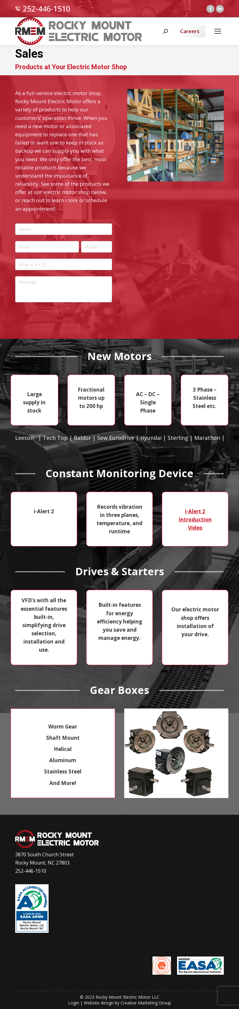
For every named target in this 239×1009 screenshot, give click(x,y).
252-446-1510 (42, 8)
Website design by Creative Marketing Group (127, 1003)
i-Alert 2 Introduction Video (195, 519)
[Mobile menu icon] (218, 31)
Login (73, 1003)
